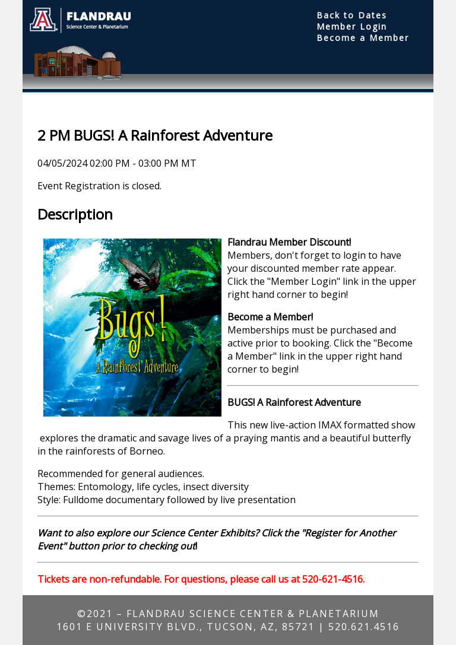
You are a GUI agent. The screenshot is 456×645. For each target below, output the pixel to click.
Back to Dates (351, 15)
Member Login (351, 26)
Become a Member (362, 37)
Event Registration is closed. (99, 185)
